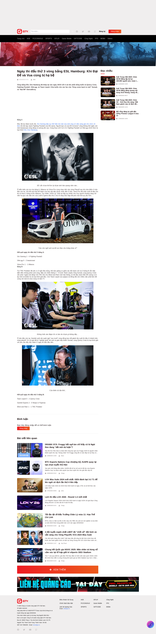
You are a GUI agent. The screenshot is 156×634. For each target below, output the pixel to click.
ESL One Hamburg (30, 130)
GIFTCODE (78, 38)
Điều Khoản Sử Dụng (66, 599)
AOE (28, 38)
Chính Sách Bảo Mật (66, 603)
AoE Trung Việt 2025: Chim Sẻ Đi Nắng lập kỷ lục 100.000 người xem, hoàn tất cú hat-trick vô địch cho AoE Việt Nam (127, 79)
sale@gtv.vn (66, 608)
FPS (96, 38)
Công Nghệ (88, 38)
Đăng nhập (115, 31)
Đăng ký (102, 31)
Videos (110, 38)
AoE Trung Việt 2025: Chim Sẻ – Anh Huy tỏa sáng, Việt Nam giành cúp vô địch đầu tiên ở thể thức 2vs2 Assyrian (127, 102)
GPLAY (56, 38)
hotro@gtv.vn (36, 625)
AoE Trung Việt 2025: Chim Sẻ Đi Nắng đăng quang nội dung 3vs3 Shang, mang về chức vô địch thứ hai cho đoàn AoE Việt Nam (126, 91)
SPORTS (48, 38)
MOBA (102, 38)
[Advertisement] (78, 14)
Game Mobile (66, 38)
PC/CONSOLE (38, 38)
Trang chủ (20, 38)
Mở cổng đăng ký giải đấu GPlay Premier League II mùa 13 (127, 113)
